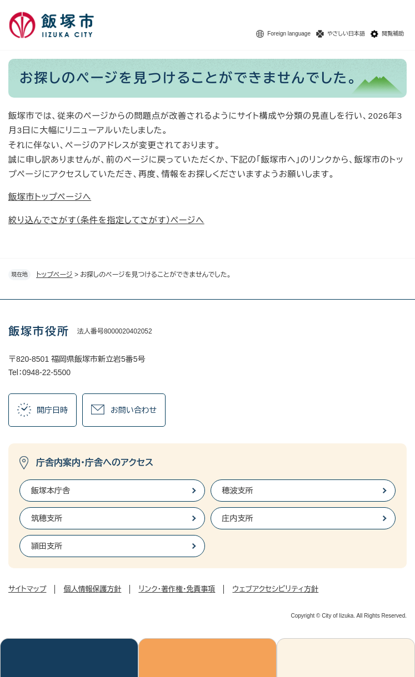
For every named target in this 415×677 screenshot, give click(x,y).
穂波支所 (237, 490)
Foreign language (289, 34)
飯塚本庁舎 (50, 490)
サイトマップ (27, 589)
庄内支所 (237, 518)
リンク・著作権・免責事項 (176, 589)
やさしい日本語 (346, 34)
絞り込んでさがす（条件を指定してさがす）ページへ (106, 220)
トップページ (54, 275)
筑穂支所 (46, 518)
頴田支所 (46, 546)
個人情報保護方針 (92, 589)
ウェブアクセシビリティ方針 (275, 589)
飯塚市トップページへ (49, 196)
